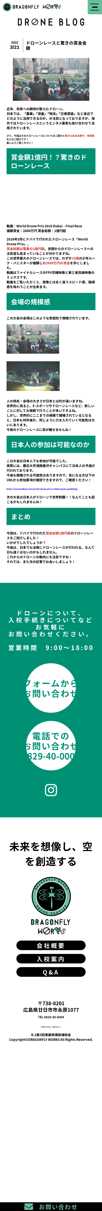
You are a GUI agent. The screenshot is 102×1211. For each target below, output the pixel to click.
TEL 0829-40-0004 (51, 1160)
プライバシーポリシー (51, 1171)
